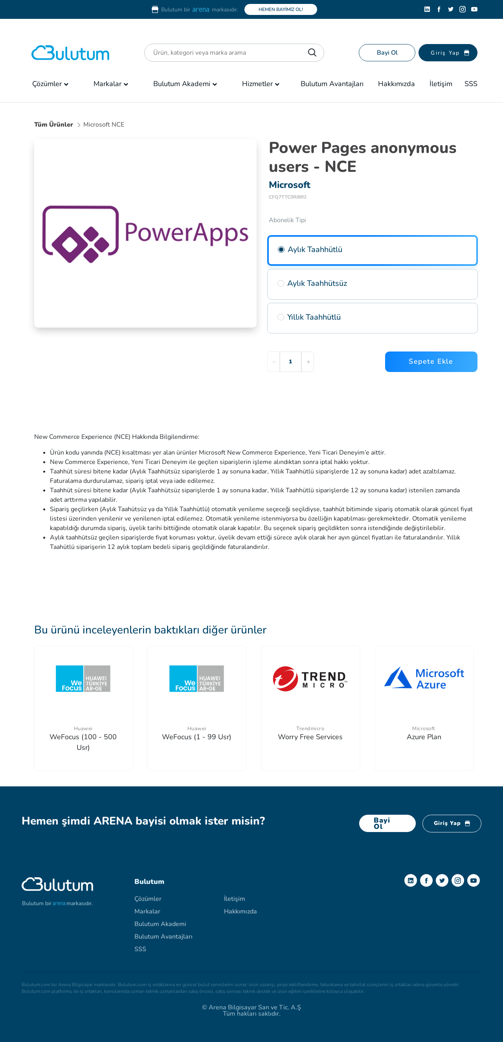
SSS (470, 83)
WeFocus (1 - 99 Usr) (196, 737)
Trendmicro (310, 728)
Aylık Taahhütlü (315, 249)
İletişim (441, 83)
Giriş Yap (452, 823)
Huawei (83, 728)
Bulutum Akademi (181, 83)
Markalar (107, 83)
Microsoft (423, 728)
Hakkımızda (396, 83)
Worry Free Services (310, 737)
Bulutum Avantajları (332, 83)
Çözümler (47, 83)
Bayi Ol (387, 52)
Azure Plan (424, 737)
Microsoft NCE (103, 124)
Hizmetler (257, 83)
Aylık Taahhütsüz (317, 283)
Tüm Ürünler (53, 124)
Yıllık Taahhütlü (314, 317)
